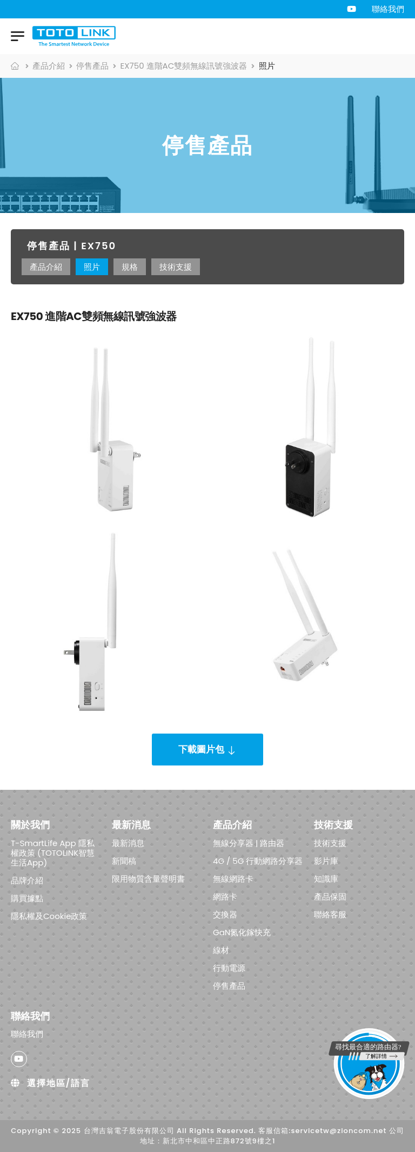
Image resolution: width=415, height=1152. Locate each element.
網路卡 (225, 896)
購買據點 (27, 897)
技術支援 (175, 266)
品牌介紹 (27, 879)
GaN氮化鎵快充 (242, 931)
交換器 (225, 914)
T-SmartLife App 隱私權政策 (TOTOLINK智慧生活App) (53, 852)
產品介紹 (48, 65)
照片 (92, 266)
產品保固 (330, 896)
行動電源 (229, 967)
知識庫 (326, 878)
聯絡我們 (388, 9)
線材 (221, 949)
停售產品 (92, 65)
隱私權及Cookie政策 (49, 915)
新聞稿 (124, 860)
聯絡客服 (330, 914)
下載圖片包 (201, 749)
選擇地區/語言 (50, 1083)
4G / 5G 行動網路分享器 (258, 860)
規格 (130, 266)
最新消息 (128, 842)
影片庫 (326, 860)
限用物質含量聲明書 (148, 878)
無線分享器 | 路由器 (248, 842)
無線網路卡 (233, 878)
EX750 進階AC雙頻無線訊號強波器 (184, 65)
